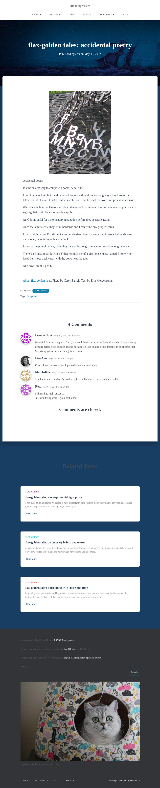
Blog (125, 14)
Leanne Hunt (43, 335)
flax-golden (41, 291)
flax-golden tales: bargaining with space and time (56, 587)
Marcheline (42, 372)
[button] (40, 14)
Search (24, 666)
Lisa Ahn (41, 358)
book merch (106, 14)
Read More (31, 513)
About (36, 14)
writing (54, 14)
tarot (71, 14)
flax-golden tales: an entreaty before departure (55, 542)
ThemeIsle (134, 780)
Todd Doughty (70, 649)
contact (69, 780)
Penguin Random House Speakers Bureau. (82, 658)
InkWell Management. (64, 640)
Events (87, 14)
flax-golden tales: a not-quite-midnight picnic (54, 497)
